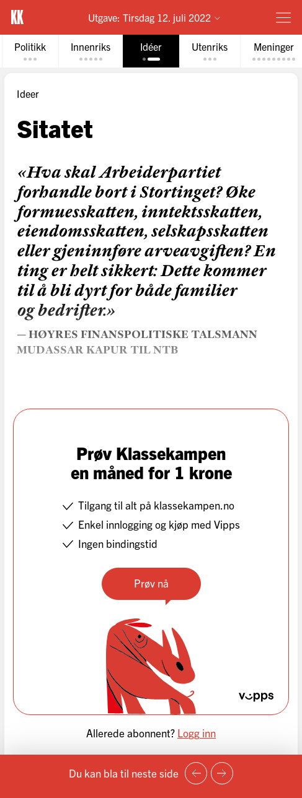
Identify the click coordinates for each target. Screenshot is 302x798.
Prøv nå (151, 582)
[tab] (30, 51)
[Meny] (283, 17)
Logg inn (196, 732)
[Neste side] (222, 773)
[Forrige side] (196, 773)
